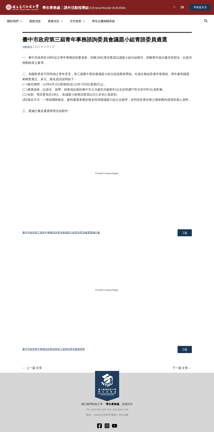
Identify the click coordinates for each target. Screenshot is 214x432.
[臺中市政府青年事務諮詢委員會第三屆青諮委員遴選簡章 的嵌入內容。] (107, 290)
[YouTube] (114, 425)
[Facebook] (99, 425)
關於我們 (13, 21)
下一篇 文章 (181, 369)
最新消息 (33, 21)
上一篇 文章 (32, 369)
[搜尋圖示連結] (206, 21)
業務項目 (51, 21)
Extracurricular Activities (84, 7)
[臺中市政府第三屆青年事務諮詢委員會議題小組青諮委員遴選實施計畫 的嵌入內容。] (107, 173)
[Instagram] (107, 425)
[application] (19, 21)
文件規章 (72, 21)
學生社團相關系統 (97, 21)
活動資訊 (27, 47)
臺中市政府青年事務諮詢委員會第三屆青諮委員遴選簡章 (53, 350)
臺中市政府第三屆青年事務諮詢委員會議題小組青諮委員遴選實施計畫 (61, 232)
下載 (183, 233)
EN (182, 7)
